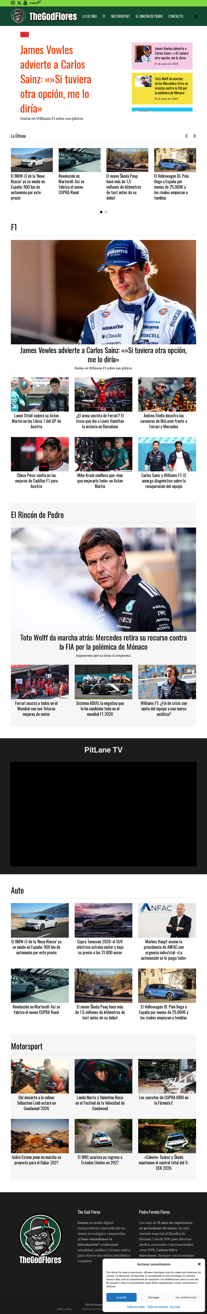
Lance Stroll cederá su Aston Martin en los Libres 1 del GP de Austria (36, 420)
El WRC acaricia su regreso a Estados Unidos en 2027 (100, 1160)
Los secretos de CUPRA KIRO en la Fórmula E (163, 1100)
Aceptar (122, 1297)
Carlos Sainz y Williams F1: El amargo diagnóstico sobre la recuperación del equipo (163, 480)
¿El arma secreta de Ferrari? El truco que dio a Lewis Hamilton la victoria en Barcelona (100, 420)
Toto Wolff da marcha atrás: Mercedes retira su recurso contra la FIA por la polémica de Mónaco (103, 642)
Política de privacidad (157, 1306)
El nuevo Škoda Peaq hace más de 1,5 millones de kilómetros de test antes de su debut (123, 187)
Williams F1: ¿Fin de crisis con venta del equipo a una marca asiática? (164, 708)
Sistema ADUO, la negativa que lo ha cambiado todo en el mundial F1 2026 (100, 708)
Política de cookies (136, 1306)
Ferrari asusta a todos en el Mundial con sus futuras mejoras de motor (36, 708)
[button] (199, 1264)
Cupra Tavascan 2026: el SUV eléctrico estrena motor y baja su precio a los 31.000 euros (100, 946)
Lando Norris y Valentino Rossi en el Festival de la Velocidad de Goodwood (100, 1102)
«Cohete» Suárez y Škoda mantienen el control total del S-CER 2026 (164, 1162)
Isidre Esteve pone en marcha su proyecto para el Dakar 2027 (36, 1160)
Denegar (153, 1297)
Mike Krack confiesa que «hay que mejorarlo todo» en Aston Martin (100, 480)
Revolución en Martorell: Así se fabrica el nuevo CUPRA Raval (71, 184)
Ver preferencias (186, 1297)
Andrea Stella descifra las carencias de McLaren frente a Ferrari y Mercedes (163, 420)
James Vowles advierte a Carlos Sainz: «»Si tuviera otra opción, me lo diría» (55, 78)
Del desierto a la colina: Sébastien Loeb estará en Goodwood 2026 (36, 1102)
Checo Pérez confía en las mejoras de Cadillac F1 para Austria (36, 480)
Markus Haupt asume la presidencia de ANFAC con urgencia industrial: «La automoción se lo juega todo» (164, 949)
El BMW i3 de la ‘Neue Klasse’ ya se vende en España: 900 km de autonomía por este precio (28, 187)
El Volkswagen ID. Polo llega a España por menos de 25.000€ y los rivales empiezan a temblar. (171, 187)
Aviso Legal (175, 1306)
